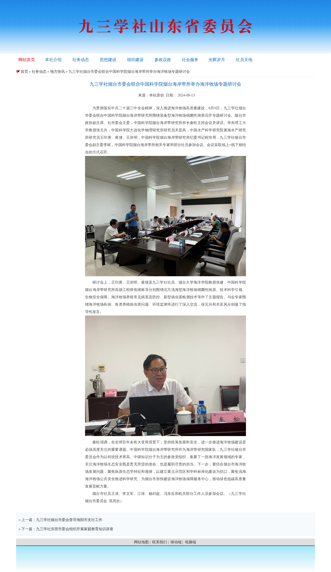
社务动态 (80, 59)
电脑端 (190, 542)
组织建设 (135, 59)
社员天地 (244, 59)
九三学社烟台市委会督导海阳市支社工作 (69, 520)
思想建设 (108, 59)
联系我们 (159, 542)
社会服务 (190, 59)
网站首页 (26, 59)
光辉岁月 (216, 59)
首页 (22, 71)
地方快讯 (57, 71)
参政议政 (162, 59)
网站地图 (141, 542)
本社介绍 (53, 59)
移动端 (176, 542)
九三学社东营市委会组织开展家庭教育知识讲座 (74, 529)
